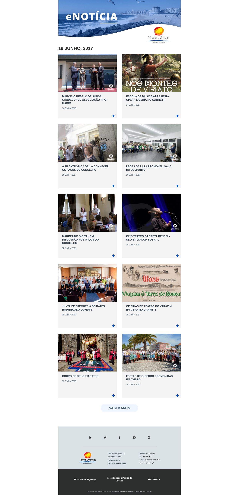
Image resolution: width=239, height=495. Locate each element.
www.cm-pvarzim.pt (147, 463)
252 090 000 (150, 453)
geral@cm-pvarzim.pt (152, 460)
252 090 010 (147, 456)
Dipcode (148, 491)
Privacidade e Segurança (85, 479)
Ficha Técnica (154, 479)
